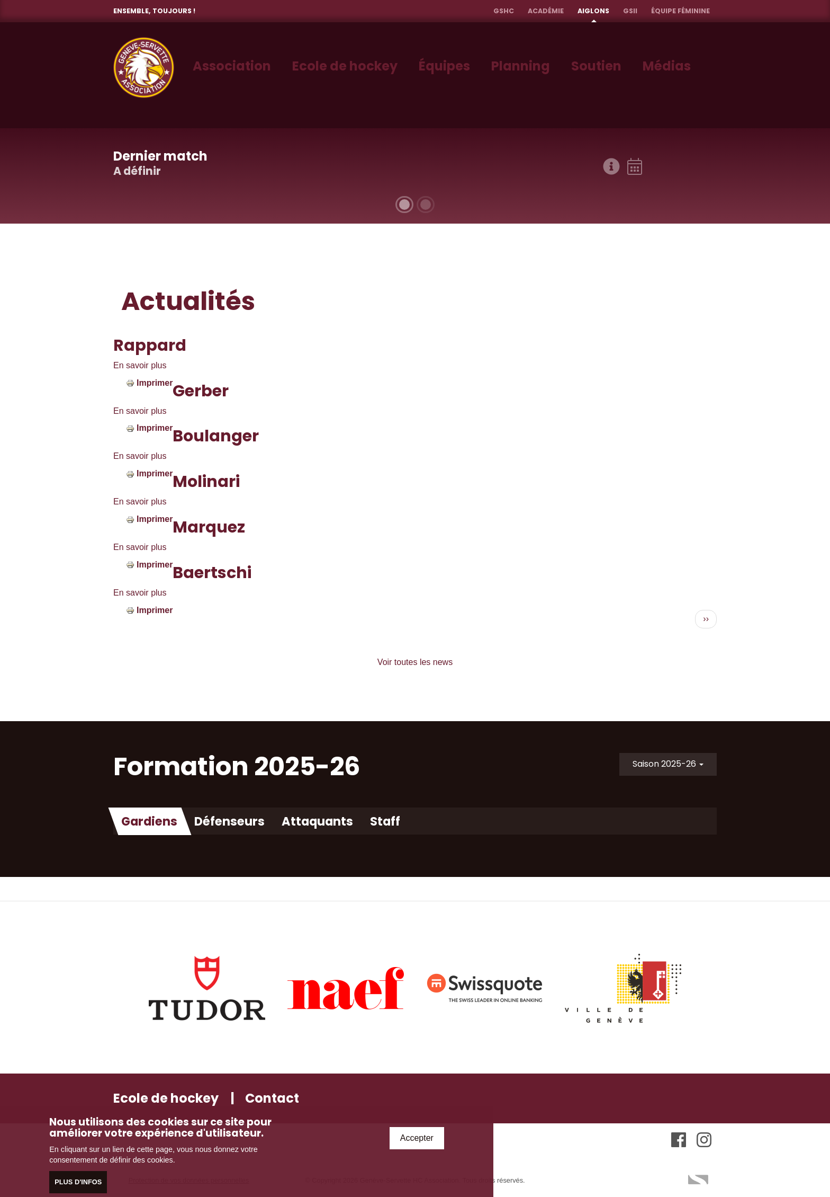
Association (232, 66)
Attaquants (317, 821)
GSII (630, 10)
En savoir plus (140, 365)
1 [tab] (404, 204)
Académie (546, 10)
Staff (385, 821)
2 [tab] (425, 204)
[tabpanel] (415, 176)
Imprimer (155, 382)
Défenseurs (229, 821)
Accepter (417, 1138)
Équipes (444, 66)
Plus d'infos (78, 1183)
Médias (667, 66)
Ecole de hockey (345, 66)
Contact (272, 1098)
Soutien (596, 66)
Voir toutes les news (415, 662)
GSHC (503, 10)
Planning (520, 66)
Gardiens (149, 821)
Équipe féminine (680, 10)
